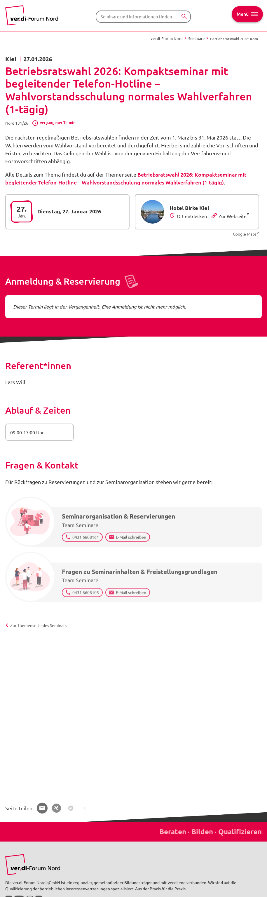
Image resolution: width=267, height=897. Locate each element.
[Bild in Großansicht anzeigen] (32, 864)
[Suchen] (184, 16)
